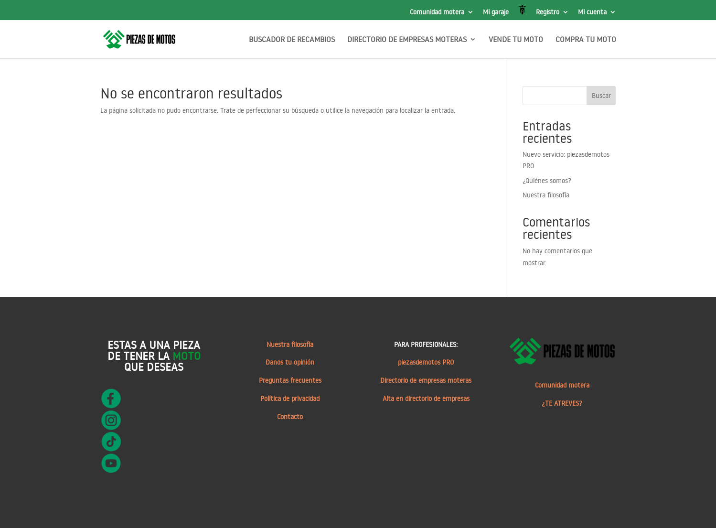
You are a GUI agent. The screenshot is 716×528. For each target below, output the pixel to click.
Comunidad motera (437, 12)
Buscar (601, 95)
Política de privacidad (290, 398)
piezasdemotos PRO (426, 362)
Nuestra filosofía (546, 195)
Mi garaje (496, 12)
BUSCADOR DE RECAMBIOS (292, 40)
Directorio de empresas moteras (425, 380)
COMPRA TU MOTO (586, 40)
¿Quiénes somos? (547, 180)
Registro (547, 12)
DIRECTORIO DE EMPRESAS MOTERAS (407, 40)
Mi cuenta (592, 12)
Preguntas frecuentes (290, 380)
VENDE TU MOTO (516, 40)
